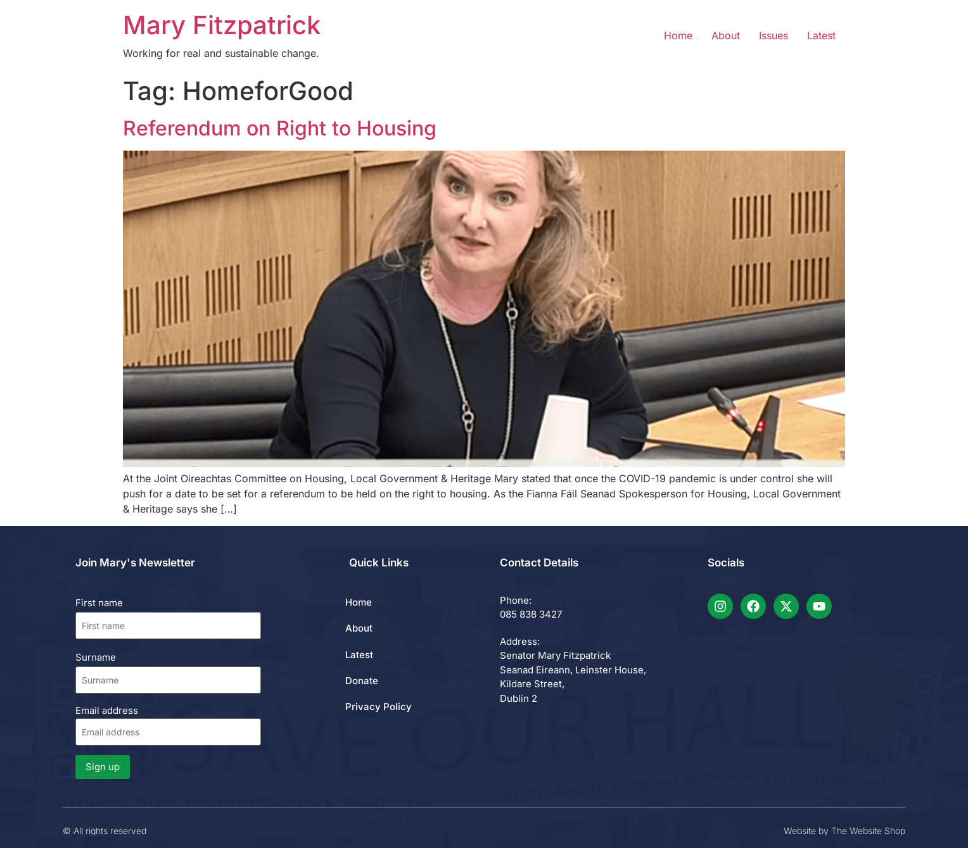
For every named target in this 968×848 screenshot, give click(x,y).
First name (99, 603)
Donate (361, 681)
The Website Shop (868, 830)
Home (678, 35)
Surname (95, 657)
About (725, 35)
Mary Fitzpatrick (222, 25)
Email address (168, 724)
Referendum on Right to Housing (279, 128)
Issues (773, 35)
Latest (821, 35)
